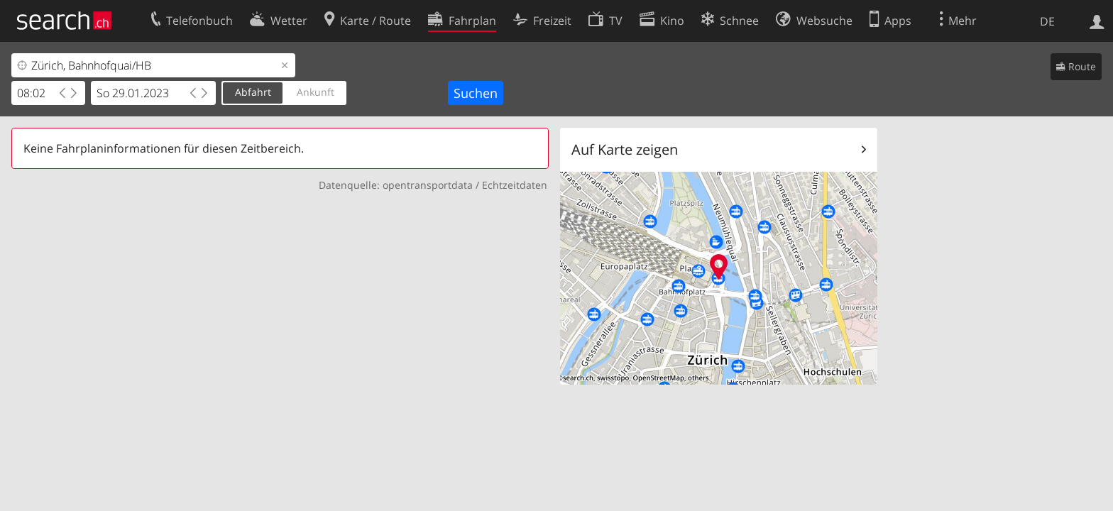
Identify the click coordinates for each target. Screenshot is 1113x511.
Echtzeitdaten (514, 185)
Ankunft (315, 92)
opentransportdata (428, 185)
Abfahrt (253, 92)
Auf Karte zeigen (624, 149)
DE (1047, 21)
